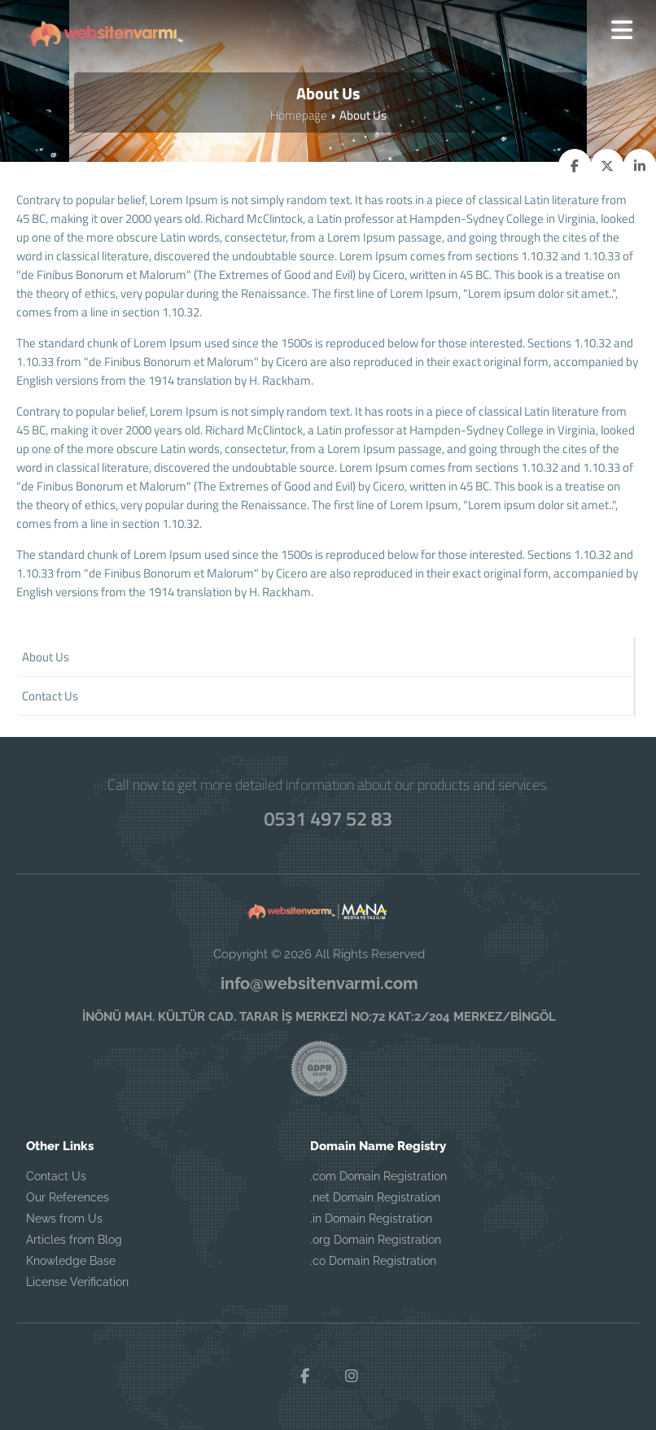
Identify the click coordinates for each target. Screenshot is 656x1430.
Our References (67, 1197)
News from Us (64, 1218)
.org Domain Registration (375, 1239)
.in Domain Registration (371, 1218)
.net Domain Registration (375, 1197)
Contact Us (56, 1176)
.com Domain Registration (378, 1176)
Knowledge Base (71, 1260)
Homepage (298, 115)
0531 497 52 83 (328, 818)
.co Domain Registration (373, 1260)
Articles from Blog (74, 1239)
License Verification (77, 1281)
